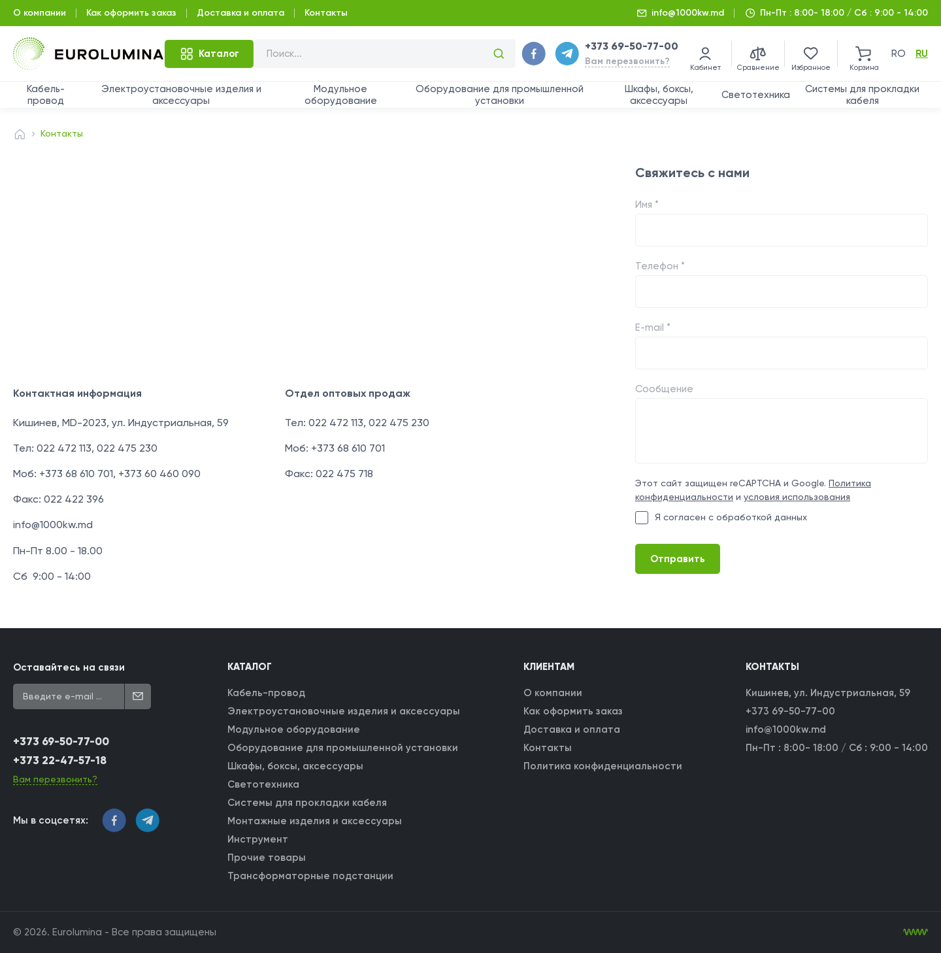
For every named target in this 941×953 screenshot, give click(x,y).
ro (898, 53)
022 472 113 (64, 448)
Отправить (677, 559)
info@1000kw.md (688, 12)
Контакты (326, 12)
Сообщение (664, 389)
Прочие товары (266, 857)
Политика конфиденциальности (602, 766)
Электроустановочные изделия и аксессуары (181, 95)
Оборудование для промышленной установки (500, 95)
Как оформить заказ (131, 12)
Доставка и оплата (240, 12)
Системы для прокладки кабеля (862, 95)
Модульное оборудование (341, 95)
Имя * (647, 204)
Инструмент (257, 839)
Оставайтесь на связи (69, 667)
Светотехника (755, 95)
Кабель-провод (46, 95)
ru (922, 53)
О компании (39, 12)
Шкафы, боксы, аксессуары (659, 95)
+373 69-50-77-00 (631, 46)
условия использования (797, 497)
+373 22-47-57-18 (60, 760)
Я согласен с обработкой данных (721, 517)
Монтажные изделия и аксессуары (314, 821)
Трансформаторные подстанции (310, 876)
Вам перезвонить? (627, 61)
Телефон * (660, 266)
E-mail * (652, 327)
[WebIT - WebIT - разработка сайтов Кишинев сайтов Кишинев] (915, 932)
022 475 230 (127, 448)
